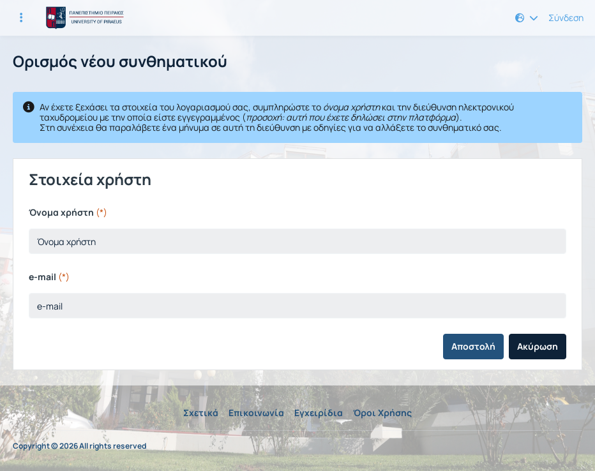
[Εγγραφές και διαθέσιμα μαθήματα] (21, 17)
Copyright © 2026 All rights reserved (79, 446)
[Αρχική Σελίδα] (83, 18)
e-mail (49, 277)
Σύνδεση (566, 18)
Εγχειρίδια (318, 413)
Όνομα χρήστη (68, 212)
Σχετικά (200, 413)
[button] (526, 17)
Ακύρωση (537, 346)
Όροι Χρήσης (382, 413)
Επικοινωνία (256, 413)
